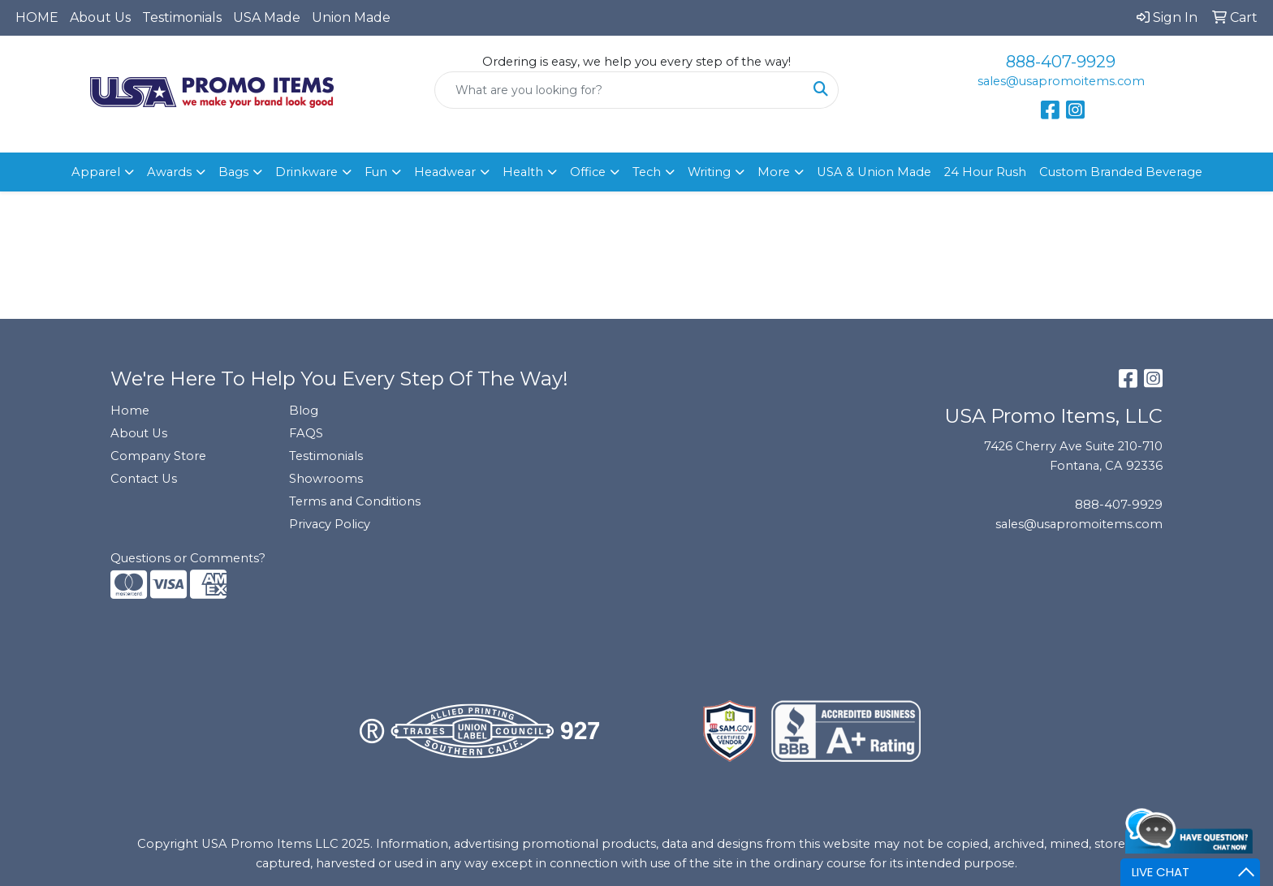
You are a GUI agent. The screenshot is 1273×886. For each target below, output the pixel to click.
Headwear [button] (445, 172)
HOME (36, 17)
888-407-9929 (1060, 61)
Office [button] (588, 172)
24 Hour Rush (985, 172)
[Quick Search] (619, 90)
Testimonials (182, 17)
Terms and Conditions (355, 501)
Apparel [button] (95, 172)
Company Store (158, 456)
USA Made (266, 17)
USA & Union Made (874, 172)
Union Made (351, 17)
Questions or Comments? (187, 558)
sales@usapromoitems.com (1061, 81)
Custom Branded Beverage (1120, 172)
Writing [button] (709, 172)
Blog (303, 410)
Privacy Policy (329, 524)
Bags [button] (233, 172)
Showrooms (326, 478)
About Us (100, 17)
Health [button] (523, 172)
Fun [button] (376, 172)
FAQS (306, 433)
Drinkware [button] (306, 172)
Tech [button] (646, 172)
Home (129, 410)
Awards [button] (169, 172)
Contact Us (143, 478)
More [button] (773, 172)
